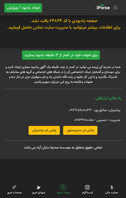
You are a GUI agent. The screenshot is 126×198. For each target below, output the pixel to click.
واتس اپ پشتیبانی (44, 130)
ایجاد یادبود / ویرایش (23, 8)
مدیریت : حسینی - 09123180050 (97, 120)
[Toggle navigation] (106, 7)
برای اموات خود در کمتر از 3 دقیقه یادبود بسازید (60, 55)
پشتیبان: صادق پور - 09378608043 (94, 110)
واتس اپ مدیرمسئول (80, 130)
